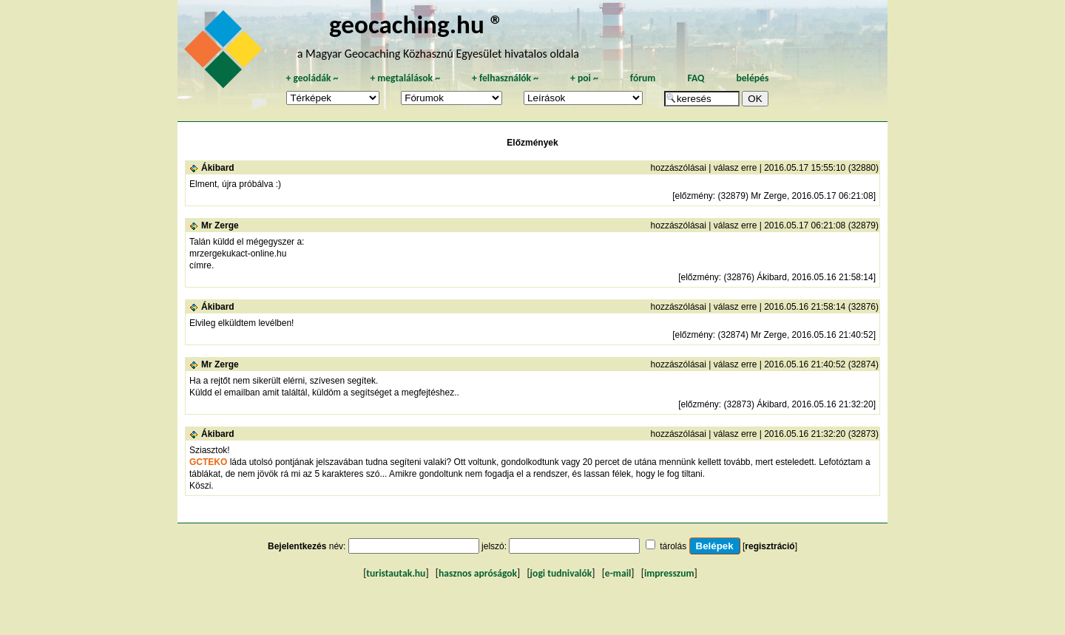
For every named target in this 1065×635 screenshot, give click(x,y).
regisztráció (769, 546)
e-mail (618, 573)
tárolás (673, 546)
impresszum (669, 573)
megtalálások (405, 78)
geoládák (312, 78)
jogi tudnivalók (561, 573)
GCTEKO (208, 462)
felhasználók (505, 78)
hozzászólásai (678, 168)
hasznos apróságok (478, 573)
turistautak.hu (395, 573)
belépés (752, 78)
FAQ (695, 78)
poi (584, 78)
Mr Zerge (220, 225)
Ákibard (217, 168)
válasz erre (735, 168)
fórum (643, 78)
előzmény (693, 196)
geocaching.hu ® (416, 24)
